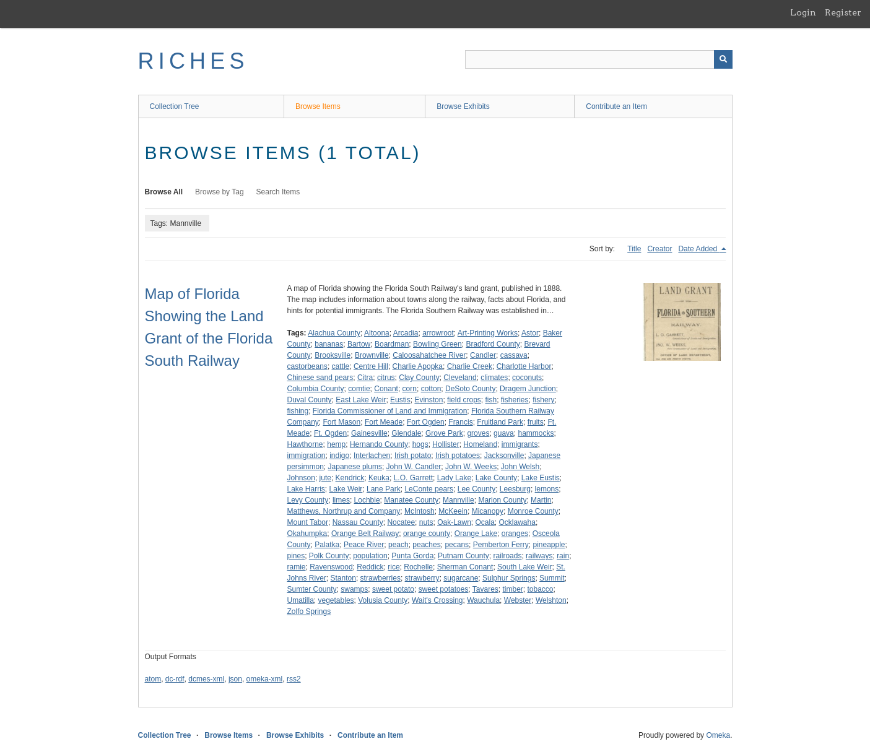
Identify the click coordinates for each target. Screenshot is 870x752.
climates (494, 377)
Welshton (551, 600)
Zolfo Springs (309, 611)
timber (513, 589)
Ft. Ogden (330, 433)
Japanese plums (355, 466)
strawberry (422, 578)
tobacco (541, 589)
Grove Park (444, 433)
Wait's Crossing (437, 600)
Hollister (445, 444)
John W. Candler (414, 466)
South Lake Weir (524, 567)
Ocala (485, 522)
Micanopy (487, 511)
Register (843, 12)
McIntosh (419, 511)
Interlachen (372, 455)
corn (409, 388)
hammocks (536, 433)
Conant (386, 388)
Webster (517, 600)
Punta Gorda (412, 555)
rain (563, 555)
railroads (507, 555)
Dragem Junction (528, 388)
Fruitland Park (500, 422)
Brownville (372, 355)
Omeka (718, 735)
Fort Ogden (426, 422)
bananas (329, 344)
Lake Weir (346, 489)
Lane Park (384, 489)
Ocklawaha (517, 522)
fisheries (515, 399)
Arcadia (406, 333)
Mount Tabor (308, 522)
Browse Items (318, 106)
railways (539, 555)
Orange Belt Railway (365, 533)
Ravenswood (331, 567)
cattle (341, 366)
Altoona (376, 333)
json (235, 679)
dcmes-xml (206, 679)
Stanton (343, 578)
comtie (359, 388)
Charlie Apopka (418, 366)
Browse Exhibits (463, 106)
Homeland (480, 444)
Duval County (309, 399)
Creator (659, 248)
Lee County (476, 489)
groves (478, 433)
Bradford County (493, 344)
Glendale (406, 433)
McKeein (453, 511)
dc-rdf (175, 679)
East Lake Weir (361, 399)
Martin (541, 500)
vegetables (336, 600)
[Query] (599, 59)
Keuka (378, 477)
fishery (543, 399)
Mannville (458, 500)
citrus (386, 377)
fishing (298, 411)
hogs (420, 444)
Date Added (698, 248)
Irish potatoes (457, 455)
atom (153, 679)
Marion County (502, 500)
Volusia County (382, 600)
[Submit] (723, 59)
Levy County (308, 500)
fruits (536, 422)
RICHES (193, 61)
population (370, 555)
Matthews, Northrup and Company (344, 511)
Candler (483, 355)
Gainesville (369, 433)
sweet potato (393, 589)
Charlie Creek (469, 366)
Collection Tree (174, 106)
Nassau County (358, 522)
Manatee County (411, 500)
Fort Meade (383, 422)
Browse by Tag (219, 192)
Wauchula (483, 600)
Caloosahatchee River (429, 355)
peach (398, 544)
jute (325, 477)
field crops (464, 399)
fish (491, 399)
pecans (457, 544)
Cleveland (459, 377)
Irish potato (412, 455)
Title (634, 248)
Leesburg (515, 489)
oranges (515, 533)
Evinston (428, 399)
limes (341, 500)
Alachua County (334, 333)
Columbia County (315, 388)
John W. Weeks (471, 466)
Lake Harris (306, 489)
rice (393, 567)
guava (504, 433)
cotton (431, 388)
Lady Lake (454, 477)
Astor (530, 333)
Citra (365, 377)
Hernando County (379, 444)
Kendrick (350, 477)
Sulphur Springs (508, 578)
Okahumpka (307, 533)
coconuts (527, 377)
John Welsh (520, 466)
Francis (460, 422)
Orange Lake (476, 533)
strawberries (380, 578)
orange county (426, 533)
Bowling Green (437, 344)
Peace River (364, 544)
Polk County (329, 555)
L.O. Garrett (413, 477)
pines (296, 555)
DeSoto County (470, 388)
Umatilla (300, 600)
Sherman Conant (465, 567)
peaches (426, 544)
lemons (547, 489)
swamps (354, 589)
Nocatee (401, 522)
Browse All (164, 192)
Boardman (392, 344)
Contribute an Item (616, 106)
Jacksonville (504, 455)
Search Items (278, 192)
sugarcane (460, 578)
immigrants (520, 444)
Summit (552, 578)
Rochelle (418, 567)
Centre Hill (371, 366)
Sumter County (312, 589)
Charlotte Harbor (524, 366)
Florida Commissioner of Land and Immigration (390, 411)
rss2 (294, 679)
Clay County (419, 377)
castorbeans (307, 366)
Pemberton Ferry (501, 544)
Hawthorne (305, 444)
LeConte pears (428, 489)
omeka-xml (264, 679)
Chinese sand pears (320, 377)
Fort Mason (342, 422)
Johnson (301, 477)
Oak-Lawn (454, 522)
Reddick (370, 567)
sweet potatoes (444, 589)
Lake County (496, 477)
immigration (306, 455)
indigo (339, 455)
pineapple (549, 544)
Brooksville (332, 355)
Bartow (358, 344)
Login (803, 12)
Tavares (485, 589)
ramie (296, 567)
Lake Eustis (540, 477)
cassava (514, 355)
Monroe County (533, 511)
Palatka (327, 544)
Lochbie (367, 500)
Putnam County (463, 555)
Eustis (400, 399)
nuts (426, 522)
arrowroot (438, 333)
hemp (336, 444)
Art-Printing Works (488, 333)
